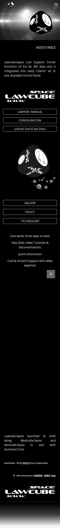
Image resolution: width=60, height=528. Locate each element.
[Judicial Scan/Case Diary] (30, 128)
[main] (30, 47)
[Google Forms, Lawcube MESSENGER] (30, 347)
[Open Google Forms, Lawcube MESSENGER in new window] (51, 274)
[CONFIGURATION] (30, 120)
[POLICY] (30, 212)
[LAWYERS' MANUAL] (30, 111)
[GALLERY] (30, 203)
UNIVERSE (26, 463)
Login (53, 475)
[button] (4, 4)
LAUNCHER (38, 475)
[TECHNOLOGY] (30, 221)
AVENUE (47, 475)
